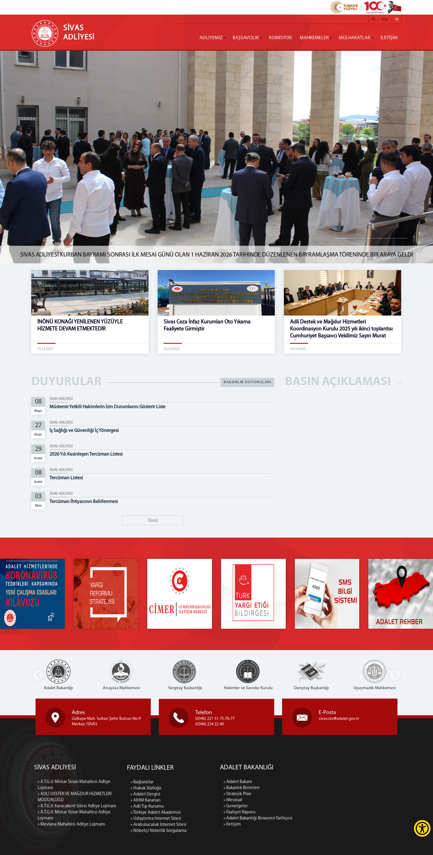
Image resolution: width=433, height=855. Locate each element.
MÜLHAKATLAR (354, 38)
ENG (385, 20)
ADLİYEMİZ (211, 38)
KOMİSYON (280, 38)
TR (396, 20)
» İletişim (299, 824)
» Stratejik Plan (304, 794)
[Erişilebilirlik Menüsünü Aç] (422, 828)
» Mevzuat (300, 800)
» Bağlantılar (142, 845)
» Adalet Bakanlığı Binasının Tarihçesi (325, 818)
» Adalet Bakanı (305, 782)
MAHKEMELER (314, 38)
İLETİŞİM (389, 38)
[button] (395, 675)
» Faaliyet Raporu (306, 812)
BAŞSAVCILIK (246, 38)
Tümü (153, 520)
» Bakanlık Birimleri (309, 788)
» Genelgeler (303, 806)
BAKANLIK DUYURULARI (247, 382)
